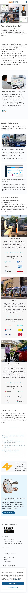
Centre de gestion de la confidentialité (13, 543)
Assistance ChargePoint (9, 539)
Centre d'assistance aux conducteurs (12, 541)
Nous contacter (7, 561)
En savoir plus (4, 111)
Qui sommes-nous (8, 551)
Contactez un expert (8, 512)
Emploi (5, 559)
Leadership (6, 555)
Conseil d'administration (10, 557)
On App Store (8, 528)
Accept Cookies (13, 583)
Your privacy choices (13, 587)
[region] (13, 580)
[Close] (24, 570)
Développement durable (10, 553)
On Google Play (9, 531)
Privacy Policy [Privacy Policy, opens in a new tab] (17, 579)
